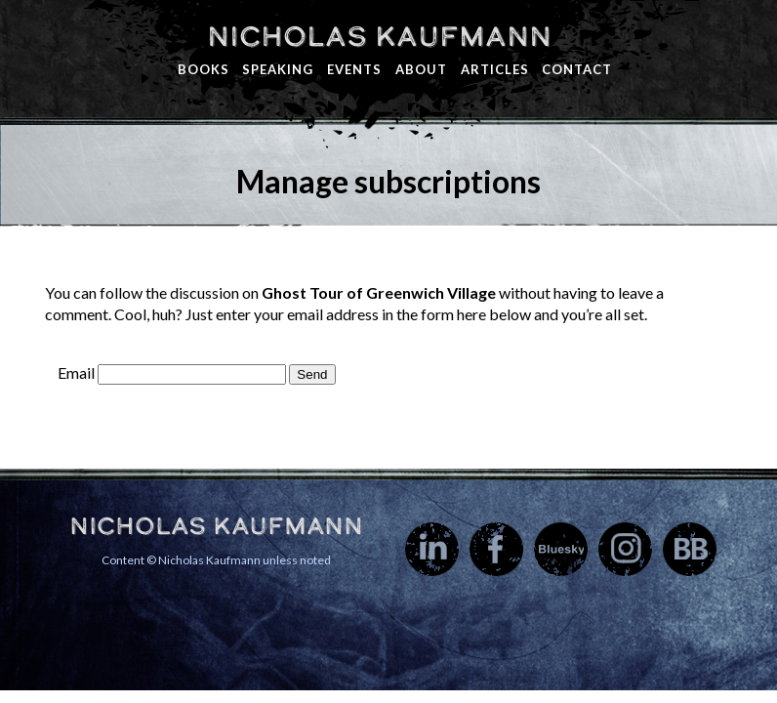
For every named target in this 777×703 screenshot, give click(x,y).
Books (203, 69)
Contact (577, 69)
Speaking (277, 69)
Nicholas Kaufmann (379, 36)
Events (354, 69)
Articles (495, 69)
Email (76, 372)
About (421, 69)
